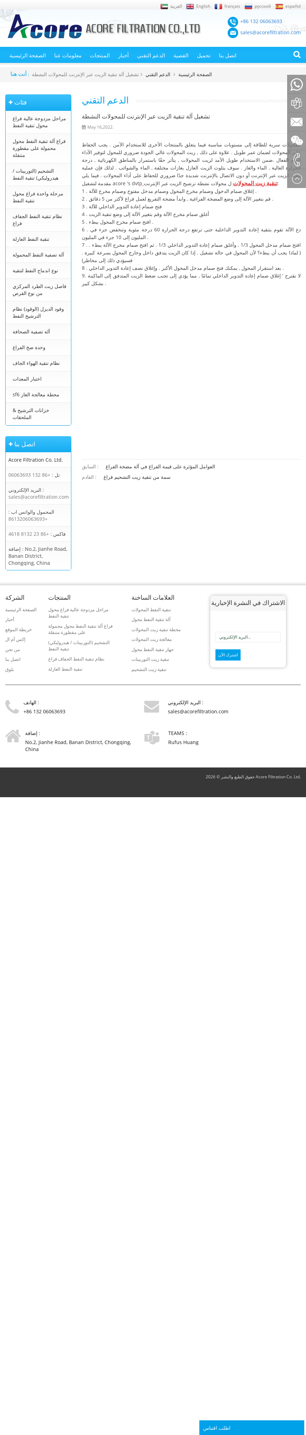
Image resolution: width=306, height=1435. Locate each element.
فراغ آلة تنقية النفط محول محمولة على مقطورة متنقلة (39, 148)
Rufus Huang (183, 742)
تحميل (204, 55)
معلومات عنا (67, 55)
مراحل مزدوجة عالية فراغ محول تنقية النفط (39, 122)
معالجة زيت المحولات (151, 639)
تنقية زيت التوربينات (150, 659)
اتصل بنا (227, 55)
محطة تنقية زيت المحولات (156, 629)
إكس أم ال (15, 639)
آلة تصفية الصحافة (31, 331)
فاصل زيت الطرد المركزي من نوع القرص (39, 289)
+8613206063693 (28, 518)
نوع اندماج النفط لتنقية (35, 270)
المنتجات (100, 55)
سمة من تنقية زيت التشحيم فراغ (137, 477)
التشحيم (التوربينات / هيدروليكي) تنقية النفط (35, 174)
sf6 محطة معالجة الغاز (36, 394)
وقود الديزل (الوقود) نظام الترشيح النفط (38, 312)
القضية (180, 55)
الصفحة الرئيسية (27, 55)
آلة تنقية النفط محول (151, 619)
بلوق (9, 669)
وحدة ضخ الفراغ (29, 347)
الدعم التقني (151, 55)
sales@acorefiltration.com (38, 496)
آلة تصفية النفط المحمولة (38, 254)
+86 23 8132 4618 (28, 534)
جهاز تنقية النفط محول (152, 649)
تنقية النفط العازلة (31, 239)
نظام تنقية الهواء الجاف (36, 363)
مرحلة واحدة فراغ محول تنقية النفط (38, 197)
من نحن (12, 649)
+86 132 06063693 (29, 474)
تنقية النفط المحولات (151, 609)
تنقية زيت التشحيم (148, 669)
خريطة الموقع (18, 629)
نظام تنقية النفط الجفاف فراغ (37, 219)
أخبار (123, 55)
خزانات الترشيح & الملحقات (31, 413)
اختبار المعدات (27, 378)
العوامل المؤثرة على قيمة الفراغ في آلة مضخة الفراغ (160, 466)
